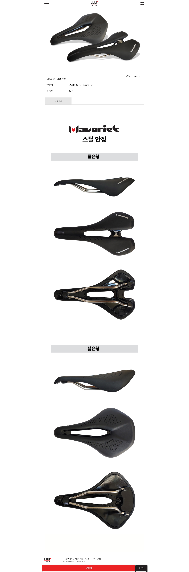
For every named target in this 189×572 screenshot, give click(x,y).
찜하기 (142, 568)
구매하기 (89, 568)
